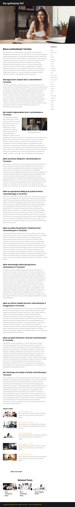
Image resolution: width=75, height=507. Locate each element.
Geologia (52, 61)
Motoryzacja (53, 75)
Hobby (52, 63)
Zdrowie (52, 109)
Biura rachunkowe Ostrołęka (26, 422)
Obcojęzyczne (53, 79)
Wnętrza (52, 107)
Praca (51, 82)
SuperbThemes (38, 504)
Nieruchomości (54, 77)
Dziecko (52, 57)
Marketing (52, 70)
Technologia (53, 95)
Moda (51, 73)
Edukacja (52, 59)
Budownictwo (53, 52)
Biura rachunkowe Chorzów (25, 444)
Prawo (52, 84)
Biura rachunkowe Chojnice (25, 454)
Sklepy (51, 91)
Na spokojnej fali (13, 3)
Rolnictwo (52, 89)
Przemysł (52, 86)
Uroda (51, 102)
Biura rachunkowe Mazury (25, 433)
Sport (51, 93)
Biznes (52, 50)
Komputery (53, 68)
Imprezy (52, 66)
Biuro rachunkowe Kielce (23, 493)
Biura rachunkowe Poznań (25, 411)
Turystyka (52, 100)
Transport (52, 98)
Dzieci (51, 54)
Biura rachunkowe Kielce (8, 493)
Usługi (51, 105)
